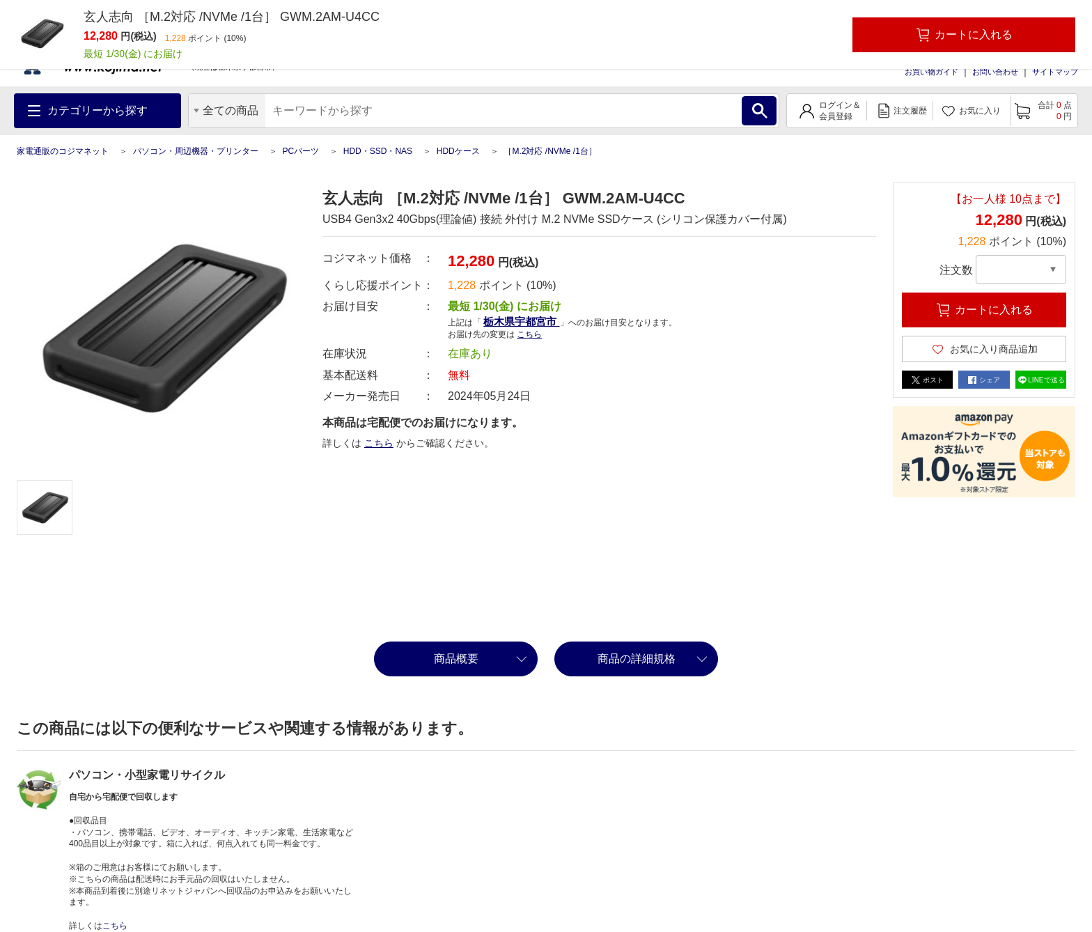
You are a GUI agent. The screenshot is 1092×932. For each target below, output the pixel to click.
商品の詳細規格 (637, 659)
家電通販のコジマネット (63, 151)
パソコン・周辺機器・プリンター (195, 151)
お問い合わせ (995, 72)
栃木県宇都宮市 (521, 321)
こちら (529, 334)
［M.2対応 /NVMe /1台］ (550, 151)
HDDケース (458, 151)
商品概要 (456, 659)
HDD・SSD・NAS (377, 151)
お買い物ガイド (931, 72)
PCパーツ (300, 151)
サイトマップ (1055, 72)
